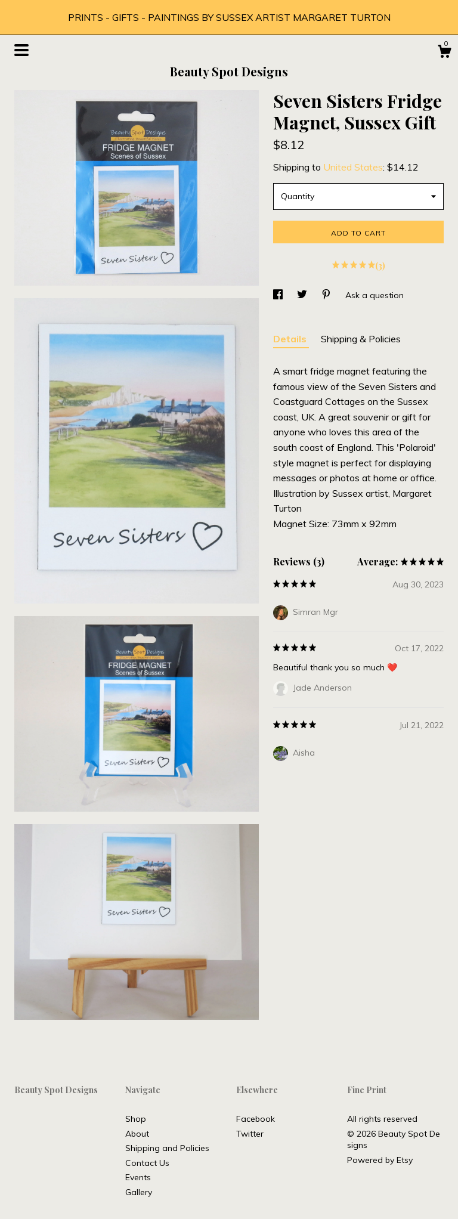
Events (138, 1177)
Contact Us (147, 1163)
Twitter (250, 1133)
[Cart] (444, 53)
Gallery (138, 1192)
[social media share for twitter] (303, 295)
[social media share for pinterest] (327, 295)
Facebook (255, 1118)
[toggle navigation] (21, 50)
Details (291, 339)
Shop (135, 1118)
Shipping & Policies (361, 339)
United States (353, 167)
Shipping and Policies (167, 1148)
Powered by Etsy (380, 1160)
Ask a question (374, 295)
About (137, 1133)
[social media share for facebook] (279, 295)
